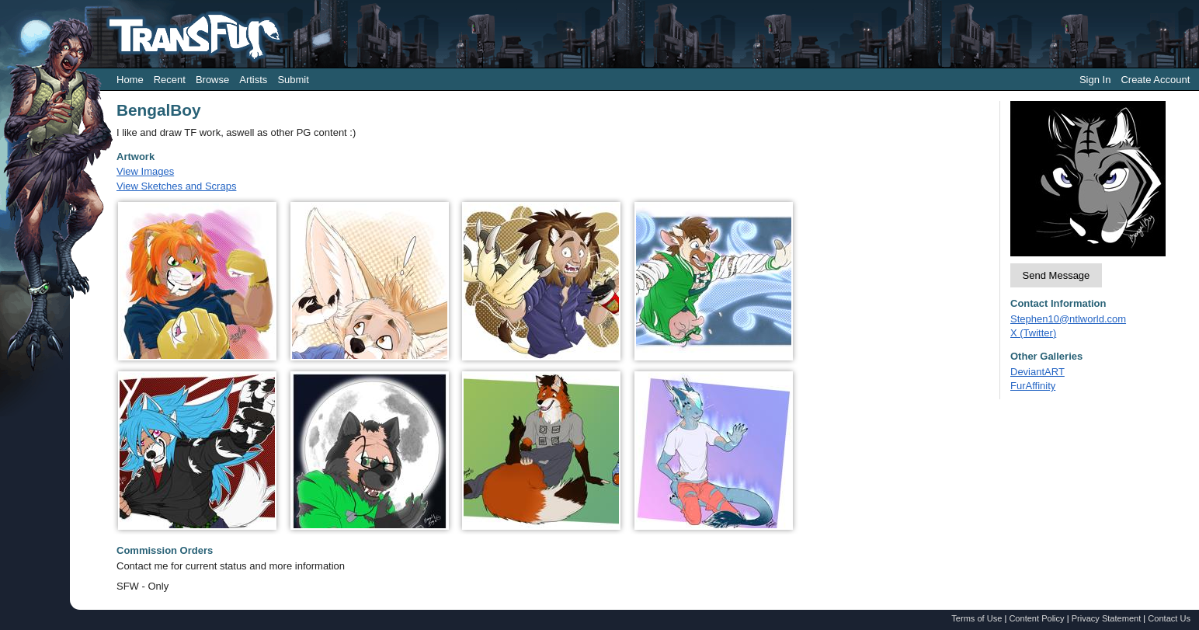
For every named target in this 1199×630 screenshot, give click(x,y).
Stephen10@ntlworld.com (1068, 319)
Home (130, 79)
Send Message (1056, 275)
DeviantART (1037, 372)
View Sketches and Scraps (176, 186)
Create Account (1155, 79)
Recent (170, 79)
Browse (212, 79)
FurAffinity (1032, 386)
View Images (145, 171)
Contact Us (1169, 618)
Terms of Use (976, 618)
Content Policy (1036, 618)
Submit (292, 79)
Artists (253, 79)
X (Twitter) (1033, 333)
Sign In (1094, 79)
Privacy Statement (1107, 618)
